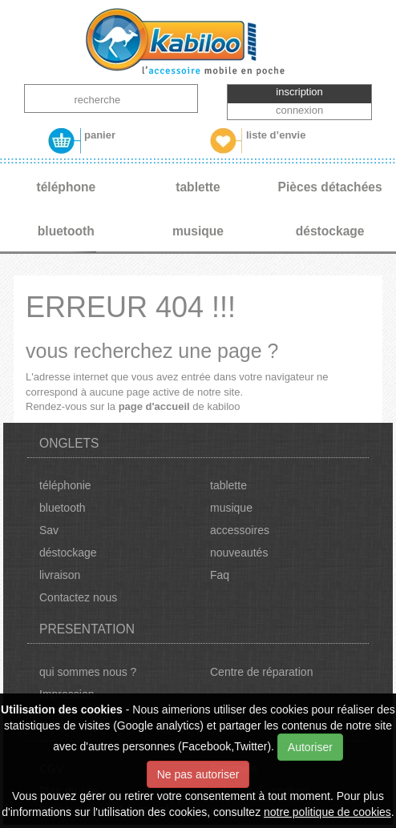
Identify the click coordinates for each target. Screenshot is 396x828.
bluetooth (62, 507)
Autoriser (310, 747)
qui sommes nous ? (87, 671)
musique (231, 507)
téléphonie (65, 485)
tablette (228, 485)
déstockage (68, 552)
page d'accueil (154, 406)
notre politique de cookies (327, 812)
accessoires (239, 530)
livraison (59, 575)
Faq (219, 575)
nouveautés (239, 552)
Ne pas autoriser (198, 774)
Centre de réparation (261, 671)
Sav (49, 530)
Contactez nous (78, 597)
